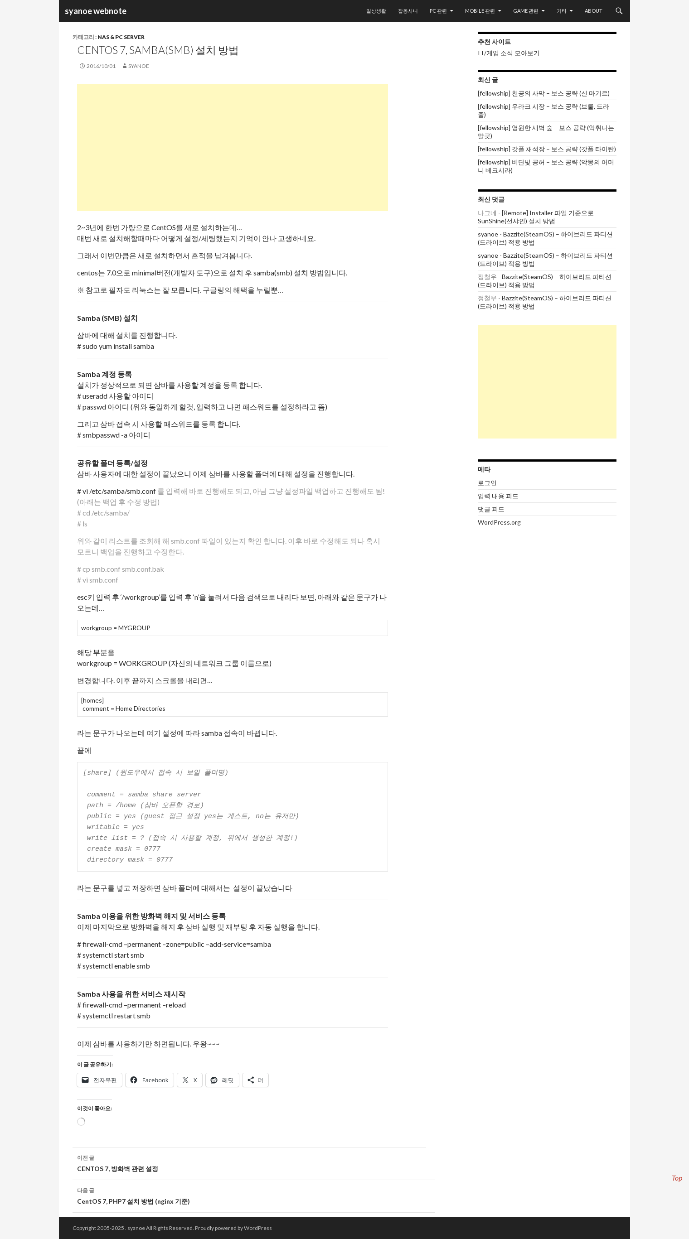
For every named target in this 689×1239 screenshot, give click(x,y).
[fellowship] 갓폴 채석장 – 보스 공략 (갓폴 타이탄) (547, 149)
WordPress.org (499, 522)
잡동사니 (408, 11)
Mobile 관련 (480, 11)
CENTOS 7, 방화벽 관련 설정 (254, 1162)
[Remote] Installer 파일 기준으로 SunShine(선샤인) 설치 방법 (536, 217)
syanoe (138, 66)
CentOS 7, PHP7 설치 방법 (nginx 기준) (254, 1195)
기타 (562, 11)
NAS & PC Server (121, 37)
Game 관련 (526, 11)
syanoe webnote (94, 11)
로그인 (487, 483)
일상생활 (376, 11)
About (593, 11)
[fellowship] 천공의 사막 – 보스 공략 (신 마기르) (544, 93)
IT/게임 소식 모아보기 (509, 53)
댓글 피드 (491, 509)
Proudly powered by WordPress (233, 1228)
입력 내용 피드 (498, 496)
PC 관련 (438, 11)
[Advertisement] (232, 147)
